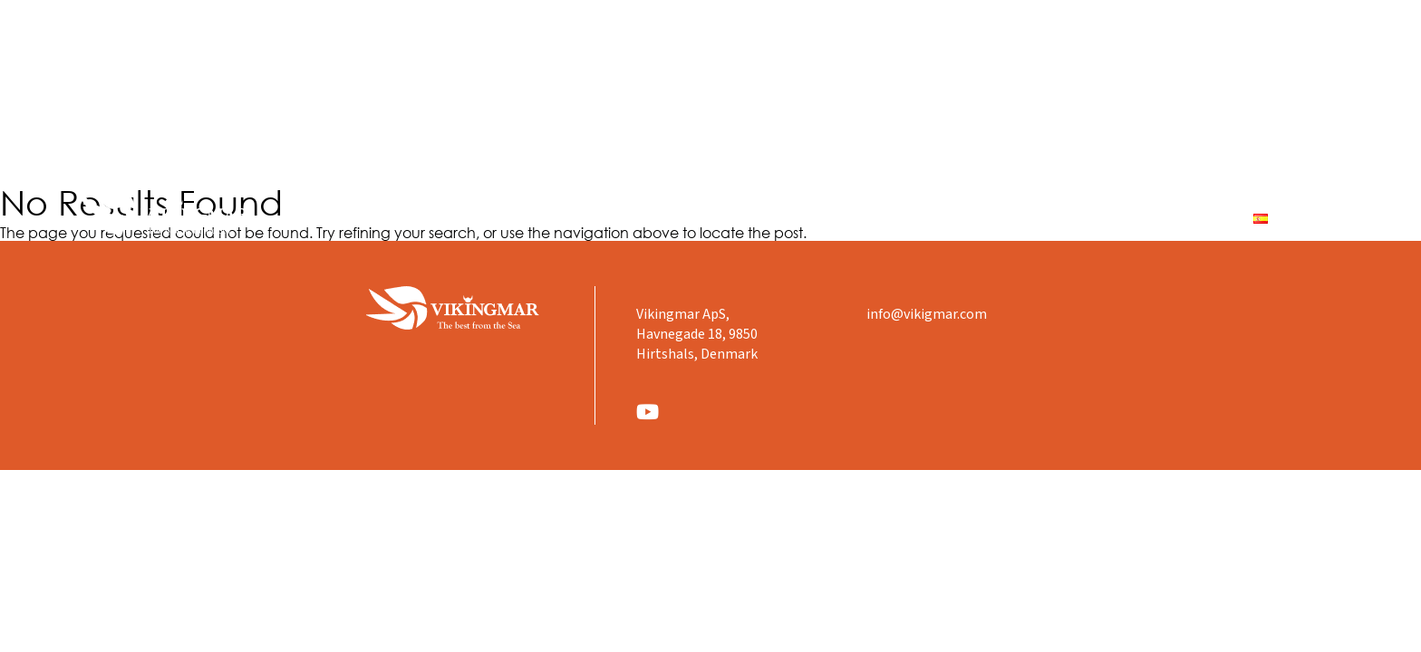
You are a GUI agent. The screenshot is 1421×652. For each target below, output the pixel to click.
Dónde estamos (1060, 217)
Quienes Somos (812, 217)
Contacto (1183, 217)
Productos (935, 217)
